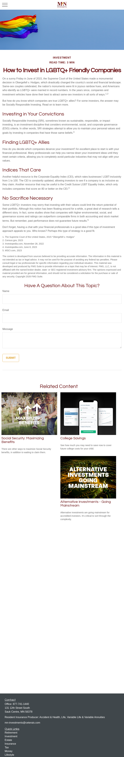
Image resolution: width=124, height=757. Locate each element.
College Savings (73, 438)
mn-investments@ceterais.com (22, 722)
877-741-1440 (21, 704)
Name (5, 291)
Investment (11, 736)
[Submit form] (10, 358)
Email (5, 310)
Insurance (10, 743)
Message (7, 329)
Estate (8, 740)
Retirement (11, 732)
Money (8, 751)
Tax (7, 747)
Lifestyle (9, 754)
